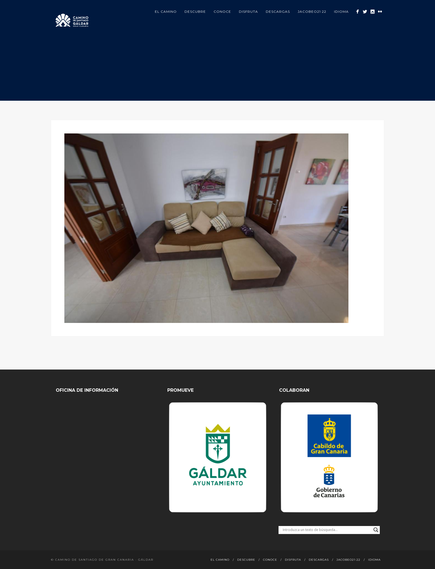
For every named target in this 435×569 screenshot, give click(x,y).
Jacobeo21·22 (312, 11)
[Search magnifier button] (376, 530)
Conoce (222, 11)
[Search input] (327, 530)
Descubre (195, 11)
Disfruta (248, 11)
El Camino (166, 11)
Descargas (278, 11)
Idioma (341, 11)
